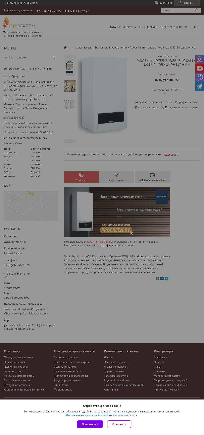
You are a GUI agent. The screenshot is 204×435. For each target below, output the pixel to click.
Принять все (90, 424)
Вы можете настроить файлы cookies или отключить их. (100, 415)
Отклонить (119, 424)
